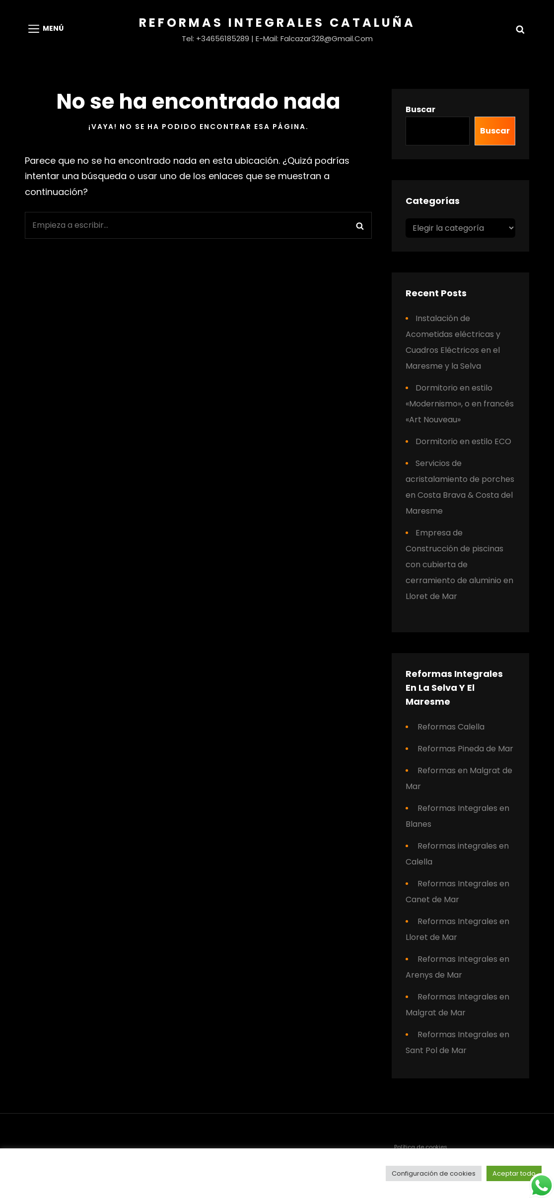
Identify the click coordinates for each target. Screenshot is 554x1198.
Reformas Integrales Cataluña (277, 22)
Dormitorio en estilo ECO (463, 441)
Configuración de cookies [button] (434, 1173)
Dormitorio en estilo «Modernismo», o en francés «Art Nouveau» (460, 403)
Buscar (420, 109)
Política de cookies (420, 1147)
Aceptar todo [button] (514, 1173)
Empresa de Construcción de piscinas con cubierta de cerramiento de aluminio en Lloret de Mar (459, 564)
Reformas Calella (451, 726)
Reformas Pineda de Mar (465, 748)
